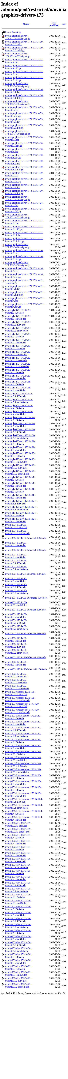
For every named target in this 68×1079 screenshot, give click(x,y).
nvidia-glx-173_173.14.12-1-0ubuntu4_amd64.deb (19, 412)
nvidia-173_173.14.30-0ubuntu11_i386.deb (26, 597)
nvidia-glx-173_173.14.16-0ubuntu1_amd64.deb (18, 389)
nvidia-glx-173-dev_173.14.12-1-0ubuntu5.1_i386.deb (21, 502)
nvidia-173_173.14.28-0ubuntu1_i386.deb (25, 657)
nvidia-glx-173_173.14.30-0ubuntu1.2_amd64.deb (18, 329)
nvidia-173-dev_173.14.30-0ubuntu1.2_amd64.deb (18, 949)
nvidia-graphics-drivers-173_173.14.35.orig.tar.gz (17, 102)
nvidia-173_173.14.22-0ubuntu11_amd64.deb (16, 675)
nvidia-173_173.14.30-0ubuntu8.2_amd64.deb (16, 627)
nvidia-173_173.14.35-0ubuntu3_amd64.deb (16, 579)
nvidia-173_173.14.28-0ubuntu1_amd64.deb (16, 663)
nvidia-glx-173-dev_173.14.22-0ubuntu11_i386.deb (20, 454)
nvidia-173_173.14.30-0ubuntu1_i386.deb (25, 633)
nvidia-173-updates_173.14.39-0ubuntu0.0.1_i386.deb (20, 693)
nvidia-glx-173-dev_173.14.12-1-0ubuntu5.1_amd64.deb (21, 508)
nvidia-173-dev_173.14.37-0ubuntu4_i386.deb (18, 836)
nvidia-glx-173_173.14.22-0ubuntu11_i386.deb (18, 347)
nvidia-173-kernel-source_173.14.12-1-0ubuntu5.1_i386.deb (24, 800)
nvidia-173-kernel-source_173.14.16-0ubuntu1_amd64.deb (23, 794)
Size (64, 24)
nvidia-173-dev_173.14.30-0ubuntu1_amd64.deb (18, 937)
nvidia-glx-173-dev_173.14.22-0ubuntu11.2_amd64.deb (20, 472)
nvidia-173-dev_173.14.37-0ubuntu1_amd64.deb (18, 854)
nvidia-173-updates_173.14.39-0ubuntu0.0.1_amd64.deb (20, 699)
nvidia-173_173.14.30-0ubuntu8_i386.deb (25, 609)
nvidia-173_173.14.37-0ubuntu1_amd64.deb (16, 556)
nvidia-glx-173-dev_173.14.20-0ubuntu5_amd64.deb (20, 484)
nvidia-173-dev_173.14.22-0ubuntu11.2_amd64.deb (18, 985)
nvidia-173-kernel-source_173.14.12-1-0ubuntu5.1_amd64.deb (24, 806)
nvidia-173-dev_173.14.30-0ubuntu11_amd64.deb (18, 902)
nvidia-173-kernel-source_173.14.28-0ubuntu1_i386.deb (23, 740)
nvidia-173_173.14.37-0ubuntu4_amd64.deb (16, 544)
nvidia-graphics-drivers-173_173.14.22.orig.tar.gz (17, 216)
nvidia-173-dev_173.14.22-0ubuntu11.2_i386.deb (18, 979)
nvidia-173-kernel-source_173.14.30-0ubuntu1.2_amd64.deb (23, 735)
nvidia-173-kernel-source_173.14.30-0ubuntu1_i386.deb (23, 717)
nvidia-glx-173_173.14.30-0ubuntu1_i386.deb (18, 311)
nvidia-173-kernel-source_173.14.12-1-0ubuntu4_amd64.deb (24, 818)
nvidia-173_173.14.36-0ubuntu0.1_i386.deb (16, 562)
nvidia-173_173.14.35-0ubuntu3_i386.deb (25, 574)
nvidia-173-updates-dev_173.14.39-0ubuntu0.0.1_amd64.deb (22, 711)
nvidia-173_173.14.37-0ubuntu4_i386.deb (25, 538)
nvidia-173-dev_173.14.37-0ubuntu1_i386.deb (18, 848)
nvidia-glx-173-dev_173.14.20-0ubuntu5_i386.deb (20, 478)
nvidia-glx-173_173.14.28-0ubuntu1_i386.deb (18, 335)
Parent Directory (13, 32)
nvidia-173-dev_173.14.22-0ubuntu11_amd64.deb (18, 973)
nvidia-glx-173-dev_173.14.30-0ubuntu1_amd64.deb (20, 424)
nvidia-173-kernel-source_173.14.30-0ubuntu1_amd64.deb (23, 723)
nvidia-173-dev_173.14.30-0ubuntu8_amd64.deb (18, 913)
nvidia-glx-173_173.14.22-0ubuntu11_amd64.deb (18, 353)
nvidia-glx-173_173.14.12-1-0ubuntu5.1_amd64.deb (19, 401)
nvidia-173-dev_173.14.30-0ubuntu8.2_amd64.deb (18, 925)
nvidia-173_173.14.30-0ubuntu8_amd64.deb (16, 615)
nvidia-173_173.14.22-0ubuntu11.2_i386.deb (16, 681)
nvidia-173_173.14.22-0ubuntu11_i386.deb (26, 669)
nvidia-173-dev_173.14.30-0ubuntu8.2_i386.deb (18, 919)
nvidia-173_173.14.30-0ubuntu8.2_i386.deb (16, 621)
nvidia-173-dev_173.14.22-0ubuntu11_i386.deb (18, 967)
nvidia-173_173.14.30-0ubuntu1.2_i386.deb (16, 645)
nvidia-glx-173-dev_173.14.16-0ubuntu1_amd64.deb (20, 496)
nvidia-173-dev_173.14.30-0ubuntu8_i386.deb (18, 907)
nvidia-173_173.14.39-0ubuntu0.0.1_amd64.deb (17, 532)
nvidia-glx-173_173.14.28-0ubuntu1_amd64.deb (18, 341)
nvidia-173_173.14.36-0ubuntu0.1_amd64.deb (16, 568)
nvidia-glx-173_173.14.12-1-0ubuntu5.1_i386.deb (19, 395)
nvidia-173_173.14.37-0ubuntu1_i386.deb (25, 550)
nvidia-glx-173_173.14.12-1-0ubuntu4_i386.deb (19, 406)
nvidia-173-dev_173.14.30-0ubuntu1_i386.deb (18, 931)
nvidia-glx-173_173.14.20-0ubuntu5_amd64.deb (18, 377)
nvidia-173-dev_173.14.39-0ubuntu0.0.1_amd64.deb (18, 830)
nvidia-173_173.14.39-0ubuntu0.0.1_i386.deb (16, 526)
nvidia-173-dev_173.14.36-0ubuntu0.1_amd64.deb (18, 866)
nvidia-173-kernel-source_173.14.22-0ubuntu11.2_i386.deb (23, 764)
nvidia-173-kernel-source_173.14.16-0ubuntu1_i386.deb (23, 788)
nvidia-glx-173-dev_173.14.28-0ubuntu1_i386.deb (20, 442)
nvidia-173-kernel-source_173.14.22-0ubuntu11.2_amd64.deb (23, 770)
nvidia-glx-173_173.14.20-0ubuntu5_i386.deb (18, 371)
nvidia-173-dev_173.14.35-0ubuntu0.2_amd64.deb (18, 890)
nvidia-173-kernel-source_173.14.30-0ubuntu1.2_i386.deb (23, 729)
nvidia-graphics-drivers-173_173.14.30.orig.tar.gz (17, 132)
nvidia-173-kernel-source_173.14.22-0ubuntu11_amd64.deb (23, 758)
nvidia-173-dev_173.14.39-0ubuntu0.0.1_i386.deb (18, 824)
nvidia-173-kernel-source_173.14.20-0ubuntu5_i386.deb (23, 776)
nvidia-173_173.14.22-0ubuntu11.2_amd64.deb (17, 687)
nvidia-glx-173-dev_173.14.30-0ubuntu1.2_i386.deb (20, 430)
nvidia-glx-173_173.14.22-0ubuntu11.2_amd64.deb (18, 365)
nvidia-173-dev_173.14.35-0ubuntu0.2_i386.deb (18, 884)
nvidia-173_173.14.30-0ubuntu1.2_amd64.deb (16, 651)
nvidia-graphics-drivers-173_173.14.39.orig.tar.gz (17, 37)
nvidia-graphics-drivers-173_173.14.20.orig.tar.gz (17, 245)
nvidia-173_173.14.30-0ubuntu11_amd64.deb (16, 603)
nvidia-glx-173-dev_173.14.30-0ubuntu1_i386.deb (20, 418)
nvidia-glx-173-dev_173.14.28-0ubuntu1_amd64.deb (20, 448)
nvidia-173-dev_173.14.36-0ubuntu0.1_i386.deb (18, 860)
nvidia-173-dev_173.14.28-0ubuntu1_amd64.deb (18, 961)
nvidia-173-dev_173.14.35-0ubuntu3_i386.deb (18, 872)
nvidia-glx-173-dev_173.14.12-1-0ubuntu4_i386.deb (21, 514)
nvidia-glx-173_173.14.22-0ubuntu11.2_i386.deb (18, 359)
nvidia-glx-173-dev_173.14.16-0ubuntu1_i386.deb (20, 490)
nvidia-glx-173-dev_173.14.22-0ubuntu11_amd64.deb (20, 460)
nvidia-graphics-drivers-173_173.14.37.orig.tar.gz (17, 55)
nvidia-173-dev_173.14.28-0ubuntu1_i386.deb (18, 955)
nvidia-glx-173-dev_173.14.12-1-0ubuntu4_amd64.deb (21, 520)
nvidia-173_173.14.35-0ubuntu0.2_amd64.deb (16, 591)
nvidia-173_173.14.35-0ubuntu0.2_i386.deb (16, 585)
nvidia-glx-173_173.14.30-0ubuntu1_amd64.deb (18, 317)
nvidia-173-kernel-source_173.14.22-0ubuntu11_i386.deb (23, 752)
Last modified (54, 24)
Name (26, 24)
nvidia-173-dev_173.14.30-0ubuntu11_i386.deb (18, 896)
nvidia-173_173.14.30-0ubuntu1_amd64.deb (16, 639)
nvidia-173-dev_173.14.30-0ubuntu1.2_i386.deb (18, 943)
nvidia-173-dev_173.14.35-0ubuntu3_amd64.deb (18, 878)
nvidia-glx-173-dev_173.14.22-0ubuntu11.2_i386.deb (20, 466)
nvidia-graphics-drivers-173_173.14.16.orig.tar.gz (17, 263)
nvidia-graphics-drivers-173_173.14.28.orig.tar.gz (17, 198)
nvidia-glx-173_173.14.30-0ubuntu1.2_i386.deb (18, 323)
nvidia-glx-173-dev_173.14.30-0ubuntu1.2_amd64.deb (20, 436)
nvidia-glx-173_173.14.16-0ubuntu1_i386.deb (18, 383)
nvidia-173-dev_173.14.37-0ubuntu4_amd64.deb (18, 842)
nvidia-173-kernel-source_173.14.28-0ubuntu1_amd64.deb (23, 746)
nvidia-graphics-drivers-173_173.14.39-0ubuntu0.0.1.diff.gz (24, 49)
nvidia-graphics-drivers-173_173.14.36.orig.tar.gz (17, 84)
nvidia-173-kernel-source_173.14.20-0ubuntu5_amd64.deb (23, 782)
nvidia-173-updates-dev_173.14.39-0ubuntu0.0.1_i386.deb (22, 705)
